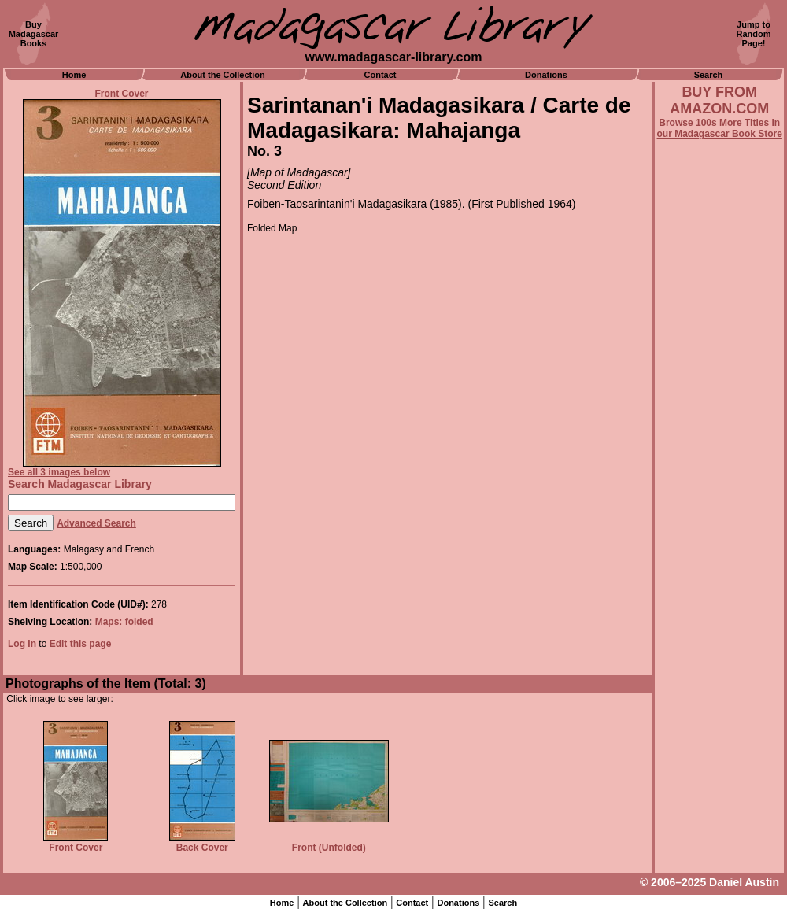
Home (74, 74)
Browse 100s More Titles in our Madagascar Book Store (719, 128)
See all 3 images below (59, 472)
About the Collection (222, 74)
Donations (546, 74)
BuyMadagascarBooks (34, 34)
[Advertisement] (719, 564)
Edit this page (81, 643)
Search (708, 74)
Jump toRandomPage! (754, 34)
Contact (380, 74)
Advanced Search (96, 523)
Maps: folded (124, 621)
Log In (22, 643)
